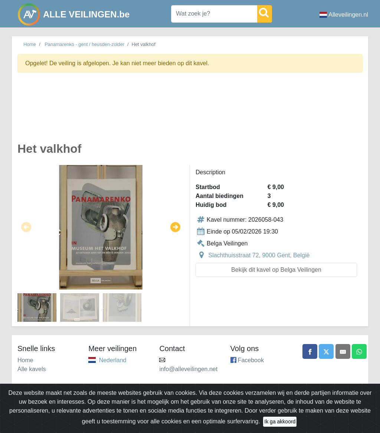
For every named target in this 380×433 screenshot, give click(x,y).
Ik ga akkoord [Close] (279, 426)
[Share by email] (342, 351)
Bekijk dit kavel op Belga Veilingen (276, 270)
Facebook (251, 360)
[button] (26, 227)
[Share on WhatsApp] (359, 351)
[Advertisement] (190, 112)
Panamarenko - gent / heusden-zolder (84, 44)
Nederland (113, 360)
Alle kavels (31, 369)
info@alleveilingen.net (188, 369)
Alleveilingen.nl (344, 14)
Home (29, 44)
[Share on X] (326, 351)
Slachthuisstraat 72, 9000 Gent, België (258, 255)
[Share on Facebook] (309, 351)
